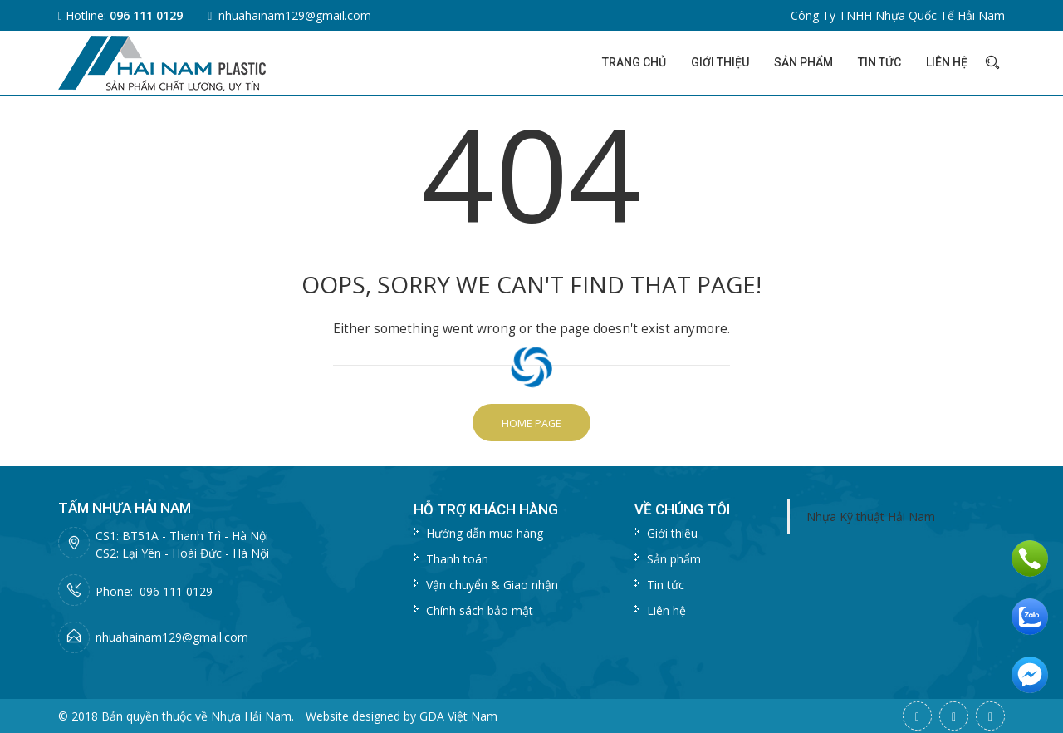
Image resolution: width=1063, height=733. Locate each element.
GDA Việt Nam (458, 716)
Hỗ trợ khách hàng (486, 509)
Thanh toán (457, 559)
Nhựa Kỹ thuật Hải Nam (870, 516)
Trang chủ (634, 62)
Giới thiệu (720, 62)
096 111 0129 (146, 15)
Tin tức (879, 62)
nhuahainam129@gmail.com (294, 15)
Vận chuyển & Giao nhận (492, 585)
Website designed (353, 716)
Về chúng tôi (682, 509)
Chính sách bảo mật (479, 610)
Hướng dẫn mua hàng (484, 533)
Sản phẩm (803, 62)
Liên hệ (946, 62)
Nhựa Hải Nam (251, 716)
